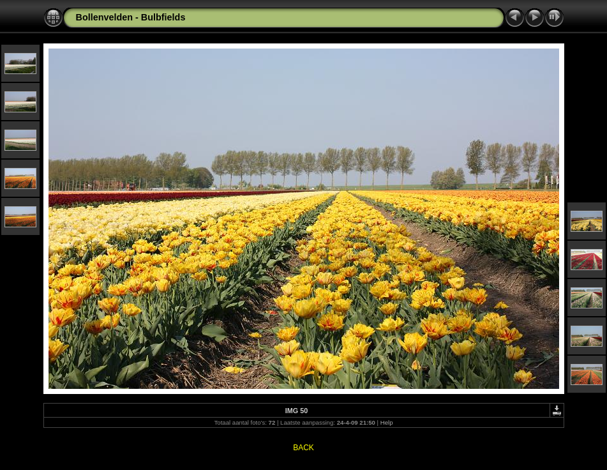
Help (386, 422)
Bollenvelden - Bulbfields (131, 17)
